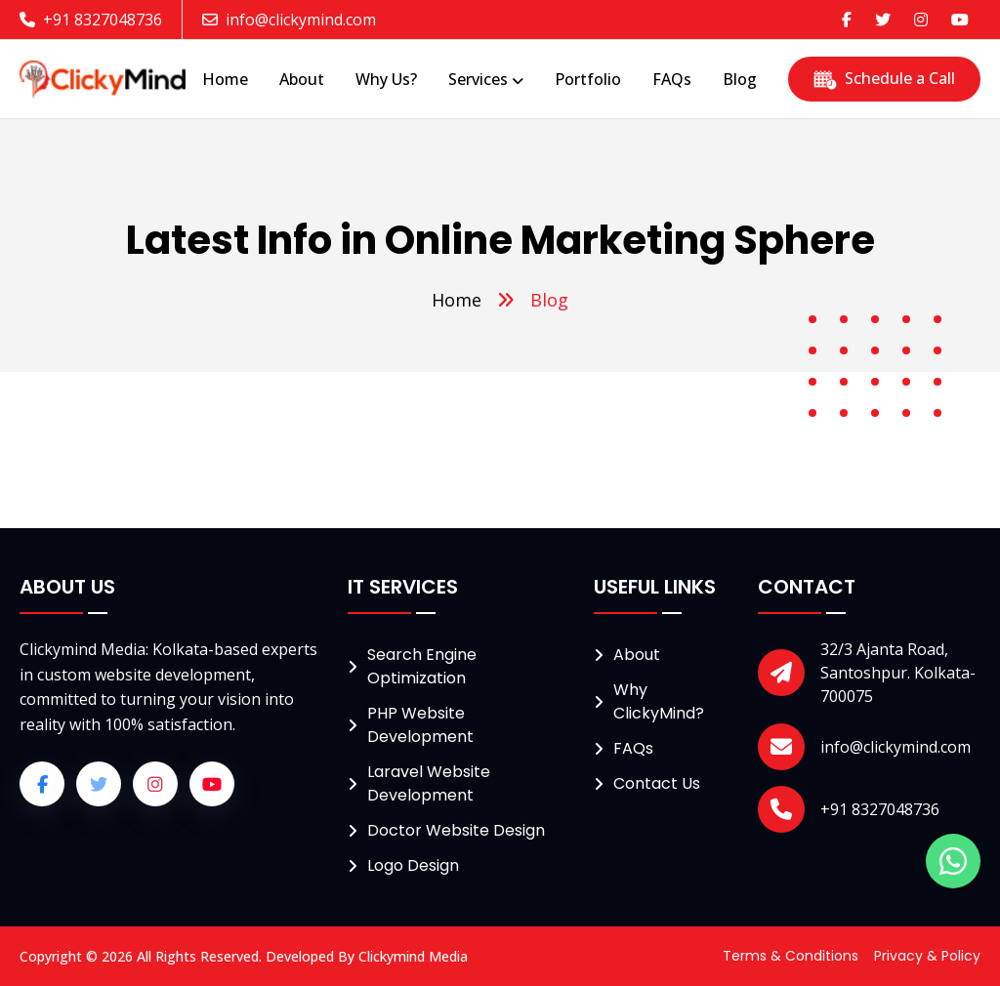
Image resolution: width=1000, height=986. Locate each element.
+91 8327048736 (91, 19)
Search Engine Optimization (422, 666)
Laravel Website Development (428, 783)
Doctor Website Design (456, 830)
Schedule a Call (884, 78)
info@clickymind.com (289, 19)
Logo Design (413, 865)
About (636, 654)
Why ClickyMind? (658, 701)
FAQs (633, 748)
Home (456, 299)
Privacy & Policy (927, 955)
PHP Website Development (420, 725)
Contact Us (656, 783)
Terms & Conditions (790, 955)
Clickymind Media (413, 956)
